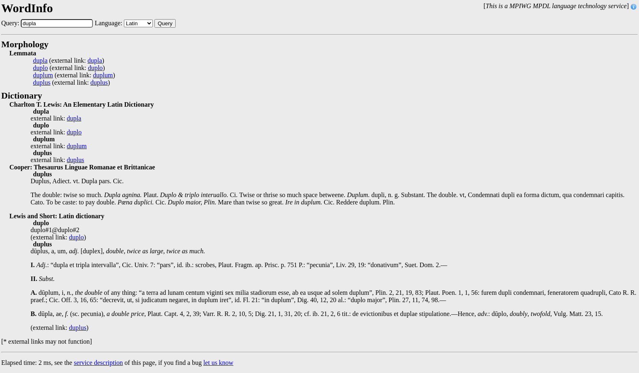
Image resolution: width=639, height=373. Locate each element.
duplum (43, 75)
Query (165, 23)
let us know (218, 362)
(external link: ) (68, 60)
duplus (42, 82)
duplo (40, 68)
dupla (40, 60)
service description (98, 362)
